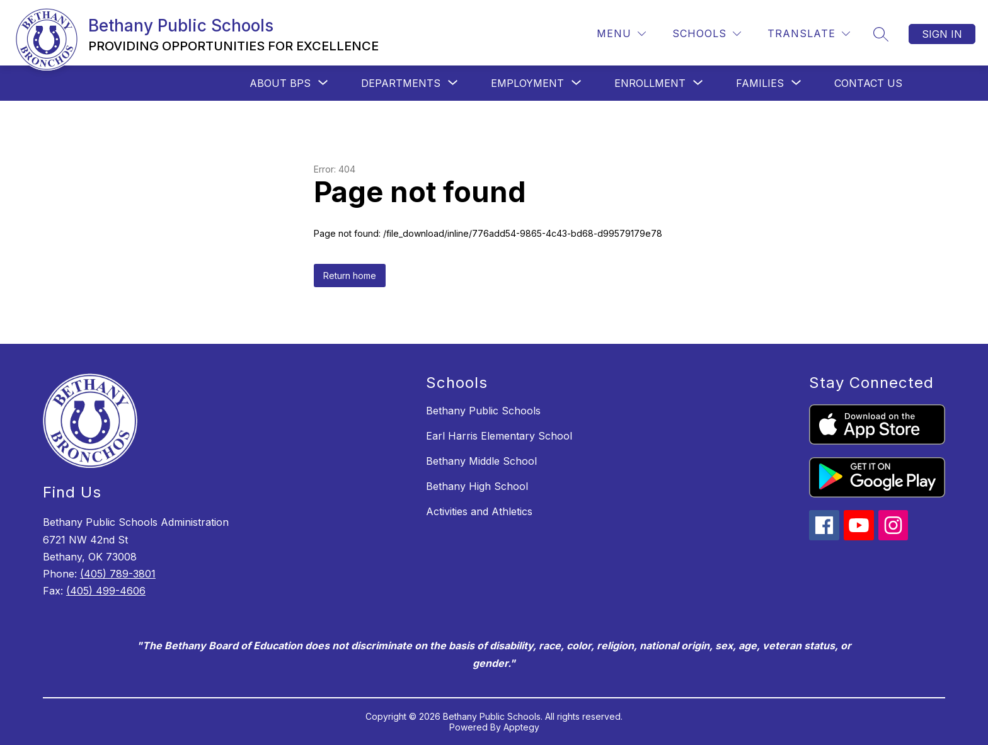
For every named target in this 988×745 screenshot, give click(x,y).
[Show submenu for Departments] (400, 83)
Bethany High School (477, 486)
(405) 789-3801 (118, 573)
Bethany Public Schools (483, 410)
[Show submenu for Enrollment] (650, 83)
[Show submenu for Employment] (527, 83)
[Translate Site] (808, 34)
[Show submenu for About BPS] (280, 83)
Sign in (942, 34)
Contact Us (868, 83)
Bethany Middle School (481, 461)
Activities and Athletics (479, 511)
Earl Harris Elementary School (499, 435)
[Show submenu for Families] (760, 83)
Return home (349, 275)
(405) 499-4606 (106, 590)
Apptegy (521, 727)
